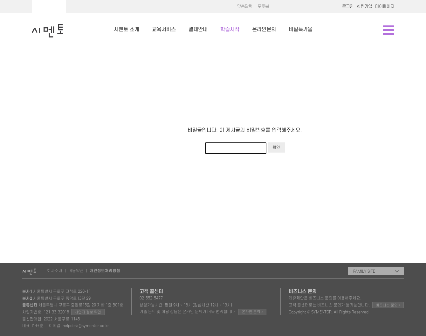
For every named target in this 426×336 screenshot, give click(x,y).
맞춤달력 (244, 6)
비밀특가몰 (301, 29)
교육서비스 (164, 29)
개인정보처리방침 (105, 270)
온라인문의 (264, 29)
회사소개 (54, 270)
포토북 (263, 6)
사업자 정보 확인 (88, 312)
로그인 (348, 6)
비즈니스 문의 (388, 305)
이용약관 (76, 270)
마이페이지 (384, 6)
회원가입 (364, 6)
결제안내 (198, 29)
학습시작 (229, 29)
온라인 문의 (252, 311)
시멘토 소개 (126, 29)
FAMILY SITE (376, 271)
